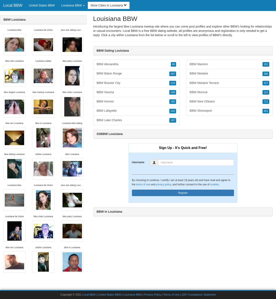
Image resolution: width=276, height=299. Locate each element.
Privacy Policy (152, 294)
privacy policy (163, 184)
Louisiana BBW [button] (73, 5)
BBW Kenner (136, 101)
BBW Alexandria (136, 64)
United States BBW (42, 5)
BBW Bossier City (136, 83)
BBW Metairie (229, 73)
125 (173, 83)
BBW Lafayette (136, 110)
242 (173, 111)
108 (173, 92)
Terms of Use (171, 294)
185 (173, 101)
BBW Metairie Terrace (229, 83)
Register (183, 192)
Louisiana (131, 35)
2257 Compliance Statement (198, 294)
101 (266, 64)
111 (266, 92)
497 (173, 73)
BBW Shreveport (229, 110)
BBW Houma (136, 92)
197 (173, 120)
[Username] (196, 162)
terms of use (143, 184)
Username (138, 162)
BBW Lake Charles (136, 120)
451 (266, 111)
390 (266, 73)
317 (266, 83)
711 (266, 101)
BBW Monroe (229, 92)
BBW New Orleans (229, 101)
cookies (214, 184)
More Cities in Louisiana (109, 5)
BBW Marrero (229, 64)
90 (173, 64)
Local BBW (12, 5)
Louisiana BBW (132, 294)
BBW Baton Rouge (136, 73)
